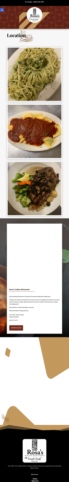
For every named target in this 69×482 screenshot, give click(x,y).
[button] (2, 10)
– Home (34, 479)
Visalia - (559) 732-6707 (35, 2)
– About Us (34, 481)
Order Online (16, 328)
